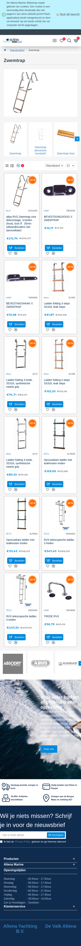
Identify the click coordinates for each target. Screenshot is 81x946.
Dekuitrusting (17, 50)
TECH (46, 534)
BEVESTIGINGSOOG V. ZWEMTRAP (58, 218)
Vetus (46, 297)
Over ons (49, 749)
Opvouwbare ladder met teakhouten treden (58, 461)
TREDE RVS (51, 616)
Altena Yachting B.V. (20, 929)
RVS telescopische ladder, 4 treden (21, 618)
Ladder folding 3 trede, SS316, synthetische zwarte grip (19, 383)
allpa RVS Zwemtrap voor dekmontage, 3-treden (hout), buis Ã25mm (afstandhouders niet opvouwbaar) (21, 223)
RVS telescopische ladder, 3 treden (59, 541)
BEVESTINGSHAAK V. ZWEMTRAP (19, 305)
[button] (77, 139)
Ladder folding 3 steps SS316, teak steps (57, 305)
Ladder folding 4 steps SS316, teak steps (57, 381)
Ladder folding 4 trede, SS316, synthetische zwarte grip (19, 463)
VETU (46, 454)
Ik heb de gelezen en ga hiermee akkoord (33, 842)
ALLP (8, 211)
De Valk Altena (60, 926)
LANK (46, 211)
